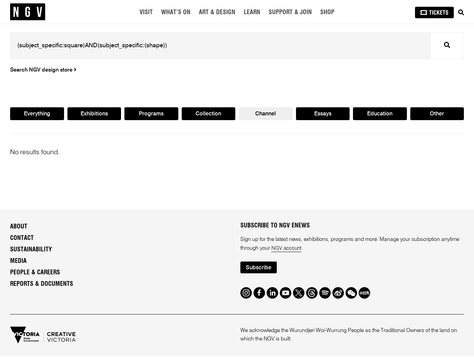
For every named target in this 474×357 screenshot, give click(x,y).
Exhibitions (94, 114)
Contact (22, 239)
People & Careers (35, 273)
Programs (151, 114)
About (18, 227)
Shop (327, 12)
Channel (265, 114)
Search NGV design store (43, 70)
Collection (208, 114)
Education (380, 114)
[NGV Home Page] (27, 12)
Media (18, 262)
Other (437, 114)
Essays (322, 114)
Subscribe (259, 269)
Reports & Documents (41, 285)
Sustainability (31, 250)
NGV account (286, 249)
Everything (37, 114)
